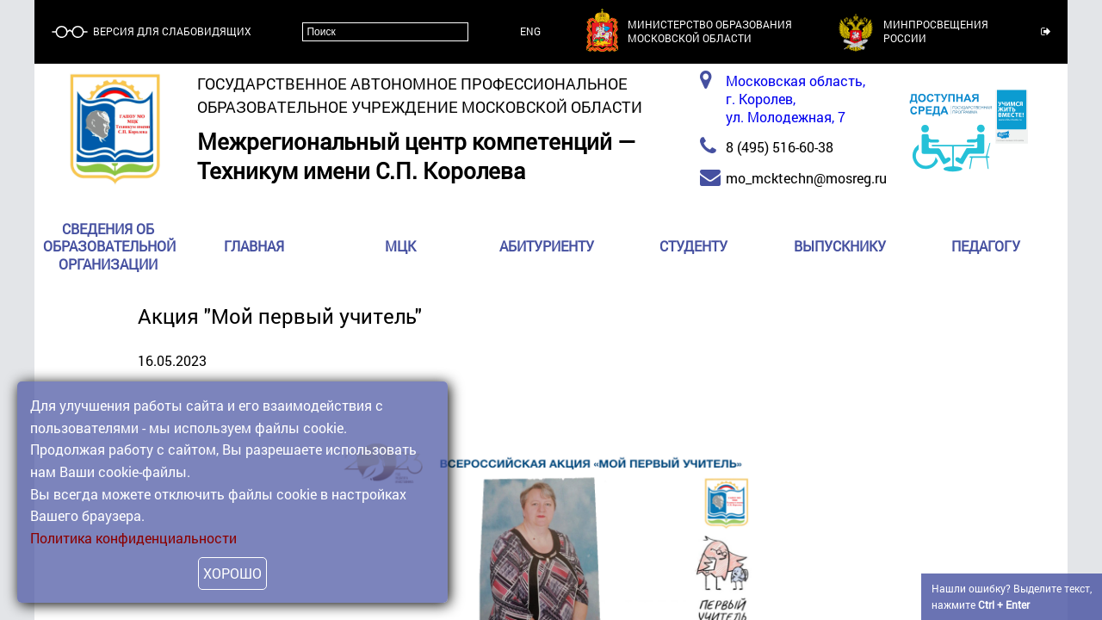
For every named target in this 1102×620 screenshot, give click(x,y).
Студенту (693, 247)
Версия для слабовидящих (170, 31)
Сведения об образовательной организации (109, 247)
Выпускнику (840, 247)
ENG (530, 31)
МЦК (400, 247)
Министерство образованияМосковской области (710, 31)
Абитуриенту (546, 247)
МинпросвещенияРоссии (935, 31)
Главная (254, 247)
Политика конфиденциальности (133, 538)
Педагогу (985, 247)
